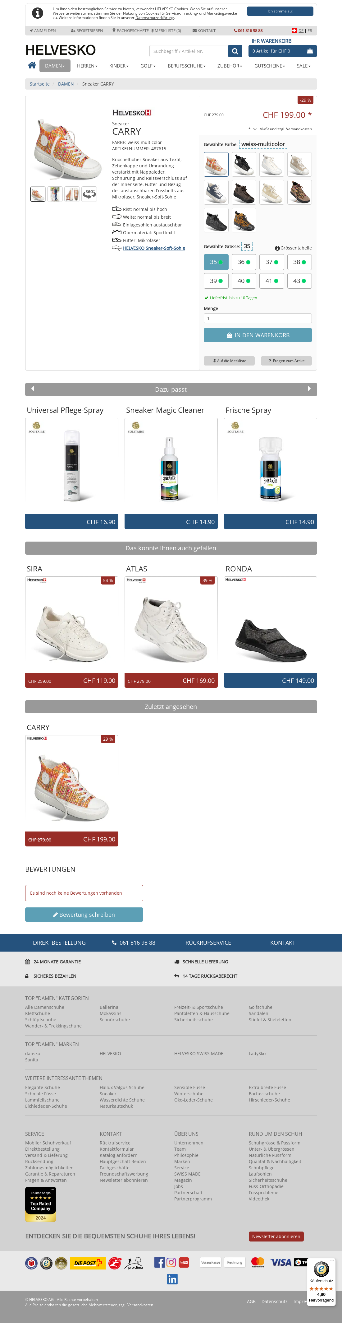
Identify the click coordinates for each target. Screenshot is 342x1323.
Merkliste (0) (166, 30)
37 (272, 262)
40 (244, 281)
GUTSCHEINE (269, 66)
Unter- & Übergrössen (271, 1149)
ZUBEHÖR (229, 66)
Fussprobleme (263, 1192)
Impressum (305, 1301)
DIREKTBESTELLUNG (59, 942)
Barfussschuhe (264, 1094)
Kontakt (204, 30)
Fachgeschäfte (130, 30)
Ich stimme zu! (280, 11)
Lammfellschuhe (42, 1100)
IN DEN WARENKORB (258, 335)
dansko (32, 1053)
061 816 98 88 (248, 30)
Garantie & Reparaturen (50, 1174)
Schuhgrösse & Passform (274, 1143)
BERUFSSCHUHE (187, 66)
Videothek (259, 1199)
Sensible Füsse (189, 1087)
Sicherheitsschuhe (193, 1020)
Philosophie (186, 1155)
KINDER (119, 66)
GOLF (148, 66)
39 (216, 281)
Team (180, 1149)
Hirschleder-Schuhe (269, 1100)
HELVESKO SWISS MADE (198, 1053)
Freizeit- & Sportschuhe (198, 1007)
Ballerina (109, 1007)
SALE (304, 66)
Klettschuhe (37, 1013)
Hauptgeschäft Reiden (123, 1161)
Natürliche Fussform (270, 1155)
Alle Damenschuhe (44, 1007)
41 (272, 281)
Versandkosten (299, 128)
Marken (182, 1161)
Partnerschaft (188, 1192)
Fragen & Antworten (46, 1180)
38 (299, 262)
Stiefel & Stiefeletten (270, 1020)
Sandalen (258, 1013)
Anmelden (43, 30)
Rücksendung (39, 1161)
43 (299, 281)
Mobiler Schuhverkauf (48, 1143)
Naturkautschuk (116, 1106)
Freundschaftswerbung (124, 1174)
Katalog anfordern (119, 1155)
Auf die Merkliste (229, 360)
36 (244, 262)
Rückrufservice (208, 942)
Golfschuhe (260, 1007)
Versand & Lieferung (46, 1155)
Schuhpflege (262, 1168)
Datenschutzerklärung (154, 17)
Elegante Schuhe (42, 1087)
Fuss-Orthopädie (266, 1186)
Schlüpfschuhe (40, 1020)
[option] (71, 465)
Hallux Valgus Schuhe (122, 1087)
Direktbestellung (42, 1149)
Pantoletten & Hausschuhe (202, 1013)
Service (181, 1168)
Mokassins (110, 1013)
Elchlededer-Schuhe (46, 1106)
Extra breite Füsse (267, 1087)
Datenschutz (275, 1301)
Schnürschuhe (115, 1020)
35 (216, 262)
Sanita (31, 1060)
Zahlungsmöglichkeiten (49, 1168)
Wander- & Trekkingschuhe (53, 1026)
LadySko (257, 1053)
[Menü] (332, 1261)
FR (310, 30)
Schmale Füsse (40, 1094)
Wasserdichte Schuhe (122, 1100)
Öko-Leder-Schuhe (193, 1100)
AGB (251, 1301)
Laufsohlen (260, 1174)
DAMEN (55, 66)
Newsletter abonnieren (124, 1180)
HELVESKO (110, 1053)
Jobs (178, 1186)
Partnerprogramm (193, 1199)
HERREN (87, 66)
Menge (211, 308)
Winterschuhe (188, 1094)
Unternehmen (188, 1143)
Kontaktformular (117, 1149)
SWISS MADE (187, 1174)
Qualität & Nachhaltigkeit (275, 1161)
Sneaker (108, 1094)
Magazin (183, 1180)
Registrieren (87, 30)
